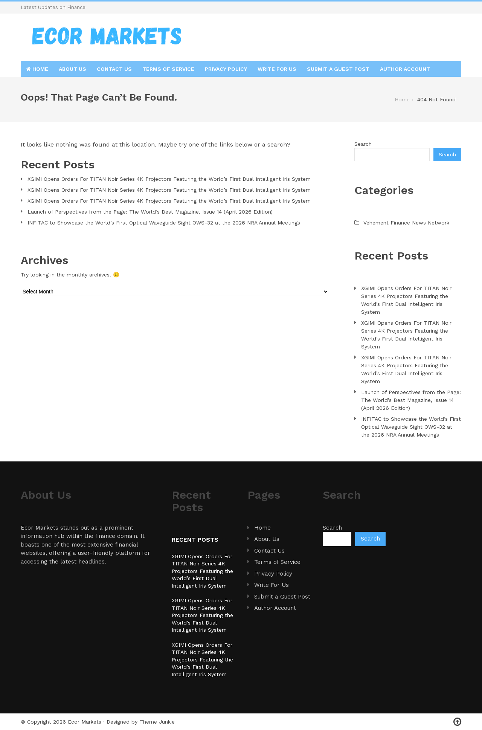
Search (363, 144)
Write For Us (277, 69)
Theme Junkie (157, 722)
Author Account (405, 69)
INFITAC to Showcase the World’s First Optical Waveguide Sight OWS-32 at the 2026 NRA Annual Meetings (163, 223)
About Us (72, 69)
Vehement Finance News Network (406, 223)
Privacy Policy (226, 69)
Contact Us (114, 69)
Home (37, 69)
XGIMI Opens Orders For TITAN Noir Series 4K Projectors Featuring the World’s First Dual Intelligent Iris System (169, 179)
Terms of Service (168, 69)
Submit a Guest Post (338, 69)
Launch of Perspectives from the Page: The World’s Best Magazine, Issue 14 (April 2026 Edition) (150, 212)
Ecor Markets (84, 722)
